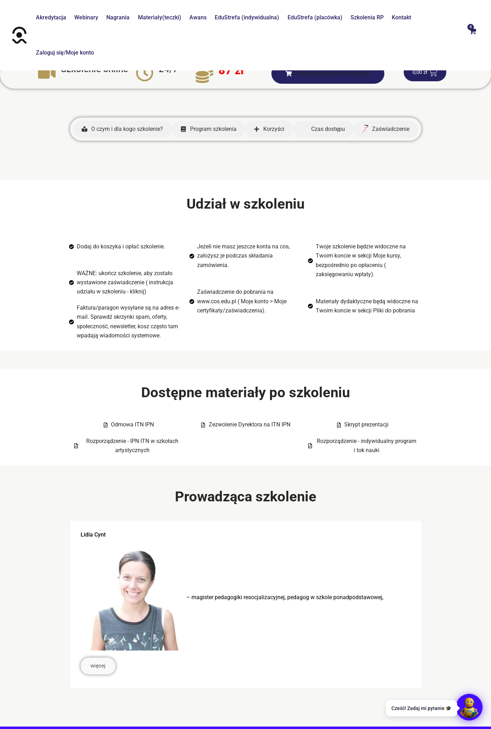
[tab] (122, 93)
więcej (99, 631)
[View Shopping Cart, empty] (472, 17)
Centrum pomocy (140, 704)
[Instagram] (254, 717)
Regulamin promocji (368, 704)
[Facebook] (236, 717)
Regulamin (180, 704)
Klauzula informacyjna (309, 704)
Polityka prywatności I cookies (238, 704)
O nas (105, 704)
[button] (327, 38)
